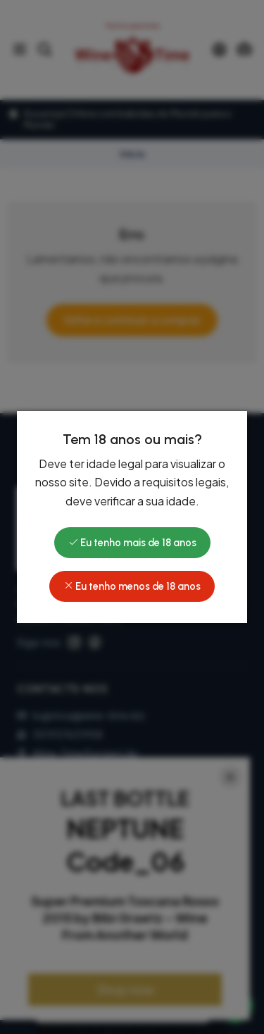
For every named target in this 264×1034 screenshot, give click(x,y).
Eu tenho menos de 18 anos (132, 586)
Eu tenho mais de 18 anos (132, 542)
